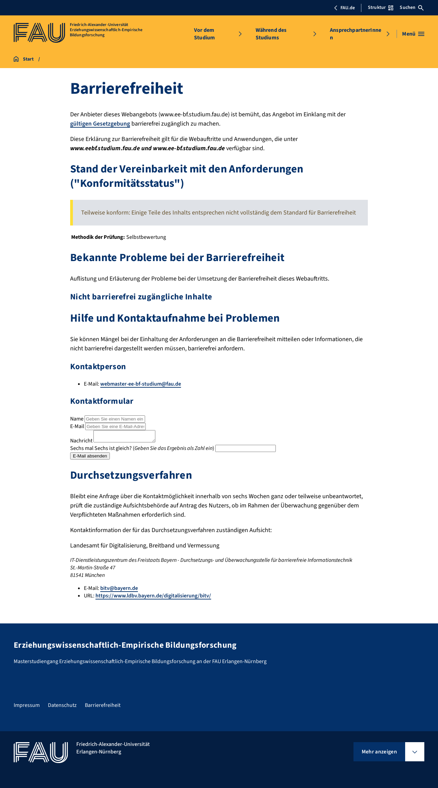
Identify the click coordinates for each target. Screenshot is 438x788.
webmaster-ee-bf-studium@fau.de (140, 384)
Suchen (412, 7)
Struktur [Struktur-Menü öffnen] (380, 7)
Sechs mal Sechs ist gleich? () (142, 450)
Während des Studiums (271, 33)
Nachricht (81, 442)
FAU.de (344, 7)
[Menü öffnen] (413, 33)
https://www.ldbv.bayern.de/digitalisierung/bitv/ (153, 598)
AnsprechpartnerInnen (355, 33)
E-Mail (77, 426)
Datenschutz (62, 705)
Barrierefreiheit (102, 705)
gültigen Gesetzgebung (100, 123)
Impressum (27, 705)
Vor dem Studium (204, 33)
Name (76, 418)
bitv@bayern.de (119, 590)
